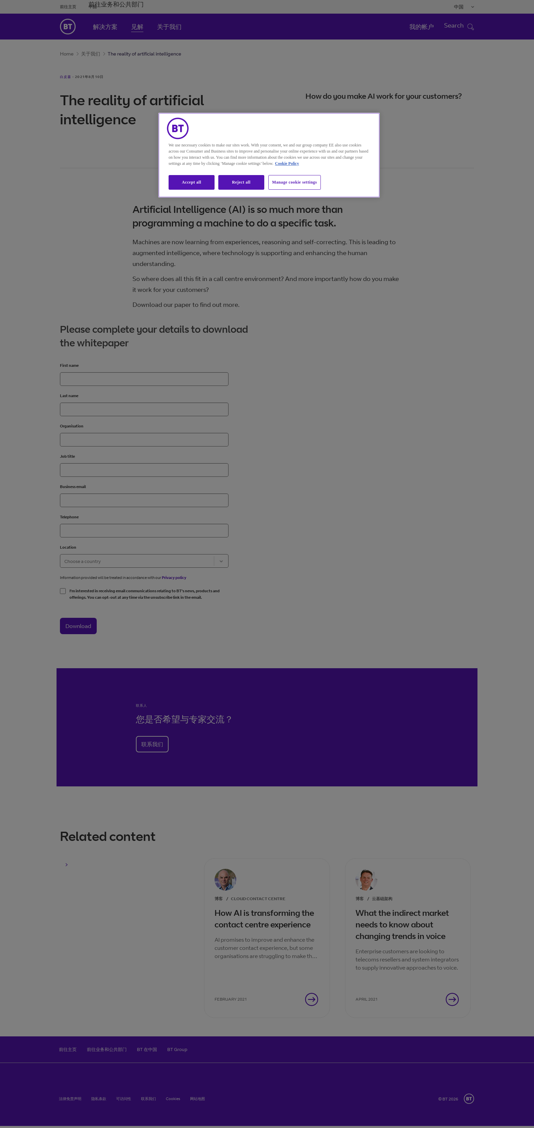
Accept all (191, 182)
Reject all (241, 182)
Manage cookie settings (294, 182)
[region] (269, 155)
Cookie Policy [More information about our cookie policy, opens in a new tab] (287, 163)
